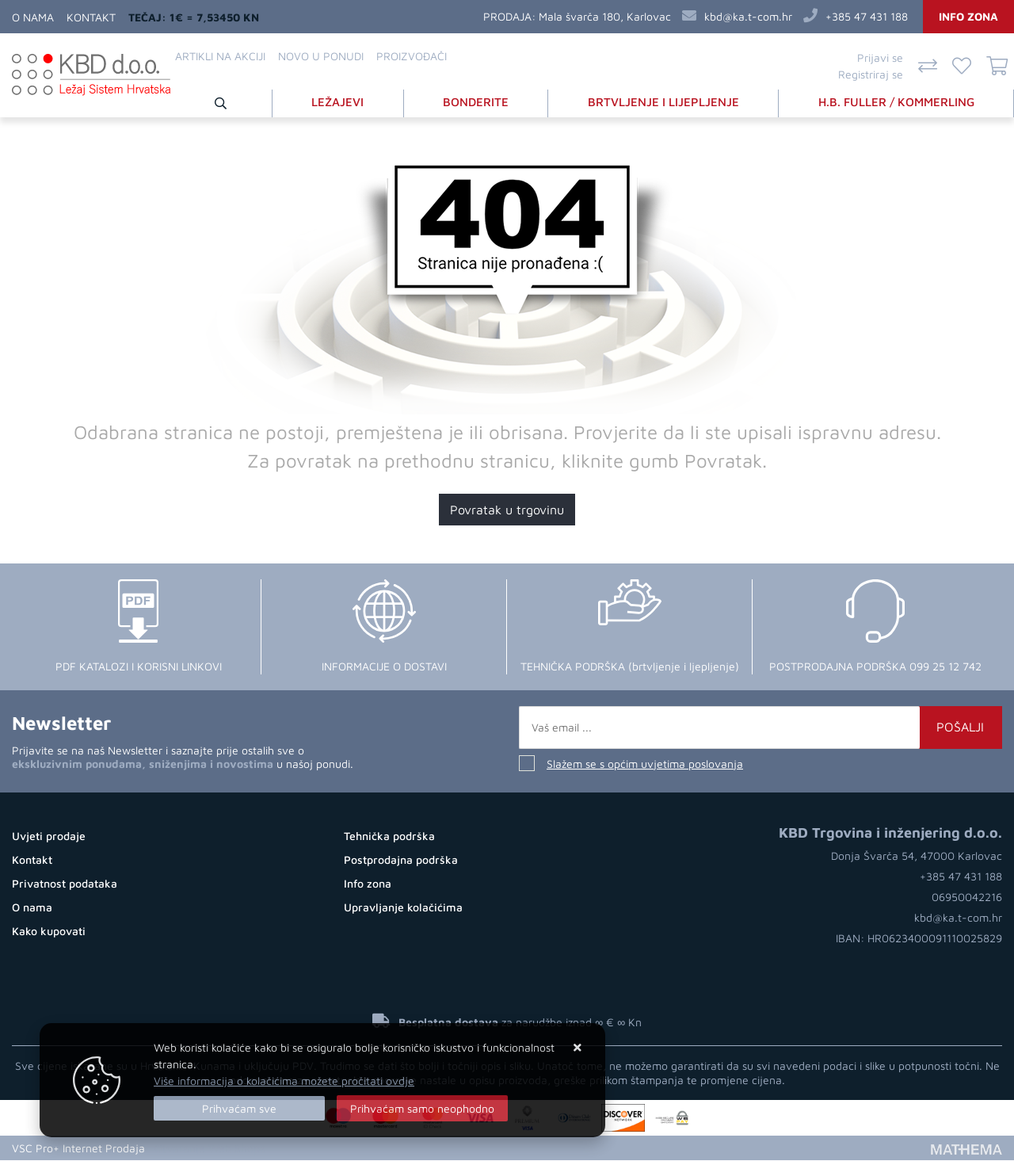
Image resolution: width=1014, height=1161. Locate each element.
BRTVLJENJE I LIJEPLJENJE (663, 102)
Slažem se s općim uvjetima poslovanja (645, 764)
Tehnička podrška (389, 836)
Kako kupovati (49, 931)
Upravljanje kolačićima (403, 908)
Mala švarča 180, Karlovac (605, 16)
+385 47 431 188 (866, 16)
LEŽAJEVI (337, 102)
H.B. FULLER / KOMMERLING (896, 102)
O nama (33, 17)
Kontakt (91, 17)
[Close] (239, 1108)
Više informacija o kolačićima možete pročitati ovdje (284, 1080)
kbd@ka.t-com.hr (748, 16)
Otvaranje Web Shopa (210, 1148)
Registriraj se (870, 74)
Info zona (968, 16)
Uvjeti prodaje (49, 836)
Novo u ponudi (321, 56)
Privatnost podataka (64, 884)
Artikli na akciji (220, 56)
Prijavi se (880, 57)
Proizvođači (411, 56)
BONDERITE (476, 102)
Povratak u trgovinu (507, 510)
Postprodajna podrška (401, 860)
